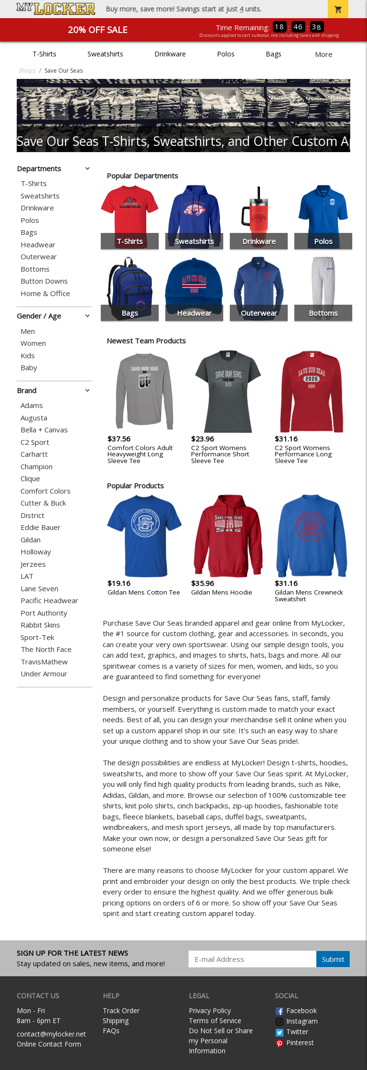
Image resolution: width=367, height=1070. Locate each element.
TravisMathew (44, 662)
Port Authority (44, 613)
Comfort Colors (46, 491)
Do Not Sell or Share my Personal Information (221, 1040)
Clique (30, 478)
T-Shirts (44, 53)
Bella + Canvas (44, 430)
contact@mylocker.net (51, 1033)
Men (28, 331)
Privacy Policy (210, 1010)
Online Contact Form (49, 1043)
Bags (273, 53)
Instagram (296, 1021)
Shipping (116, 1020)
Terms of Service (215, 1020)
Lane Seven (39, 589)
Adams (32, 405)
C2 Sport (35, 442)
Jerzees (33, 564)
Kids (28, 356)
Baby (29, 368)
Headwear (38, 245)
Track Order (121, 1010)
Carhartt (34, 454)
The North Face (46, 649)
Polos (226, 53)
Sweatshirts (105, 53)
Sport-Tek (37, 637)
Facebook (296, 1010)
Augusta (34, 418)
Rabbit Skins (40, 625)
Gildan (31, 540)
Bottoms (35, 269)
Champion (37, 467)
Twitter (291, 1031)
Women (33, 343)
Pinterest (294, 1042)
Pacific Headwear (49, 600)
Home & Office (45, 293)
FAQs (111, 1030)
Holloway (36, 552)
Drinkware (170, 53)
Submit (333, 959)
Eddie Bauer (41, 527)
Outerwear (39, 257)
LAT (27, 576)
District (32, 515)
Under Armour (44, 674)
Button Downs (44, 281)
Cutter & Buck (43, 503)
